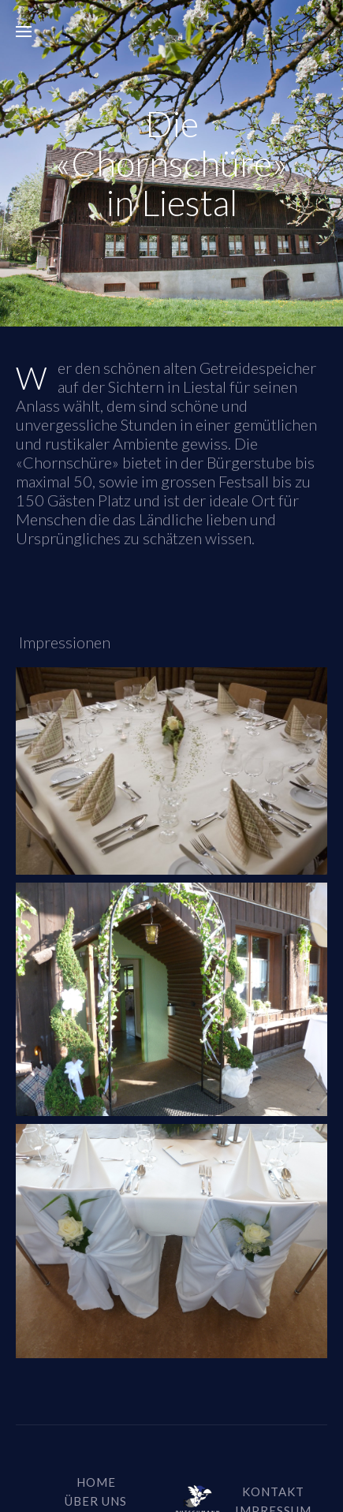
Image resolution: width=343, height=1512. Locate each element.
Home (96, 1482)
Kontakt (273, 1491)
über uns (96, 1501)
